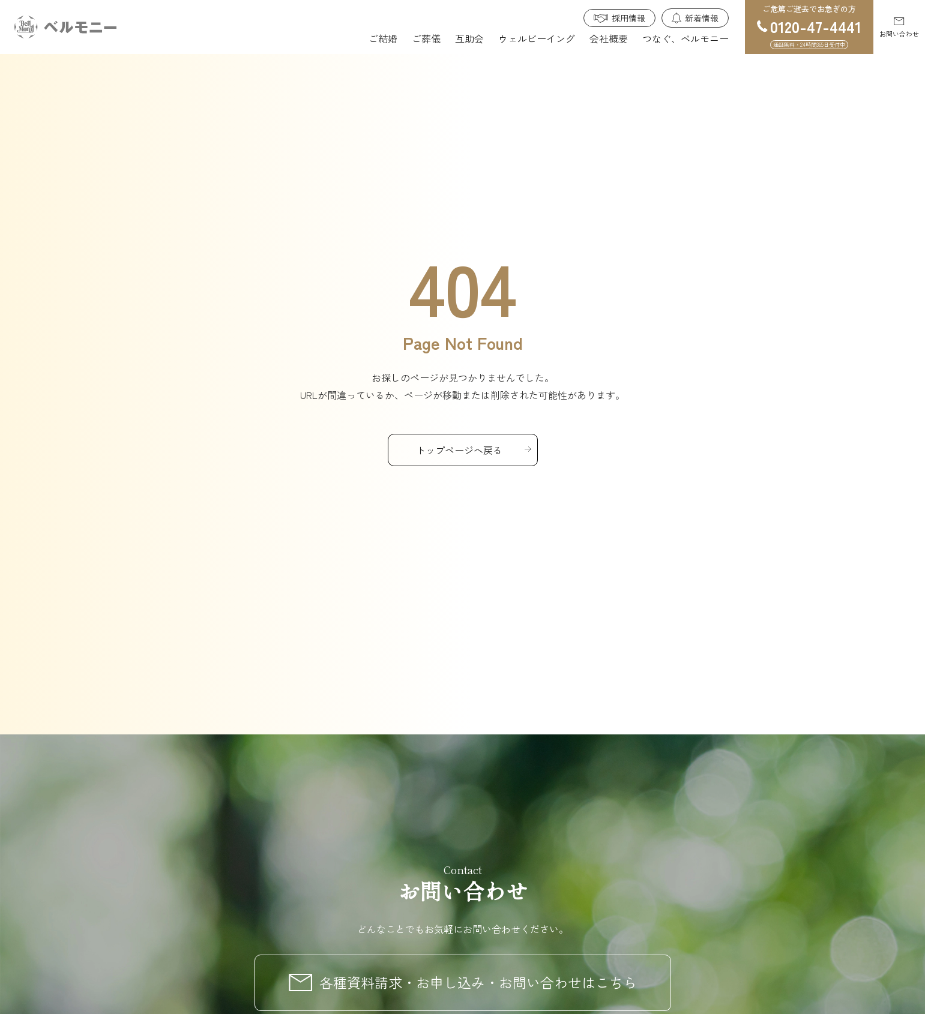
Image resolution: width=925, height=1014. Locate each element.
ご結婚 (383, 38)
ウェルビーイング (536, 38)
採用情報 (628, 18)
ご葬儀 (426, 38)
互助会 (469, 38)
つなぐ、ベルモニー (685, 38)
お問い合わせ (899, 33)
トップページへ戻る (459, 450)
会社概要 (608, 38)
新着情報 (702, 18)
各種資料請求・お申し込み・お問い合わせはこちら (478, 982)
